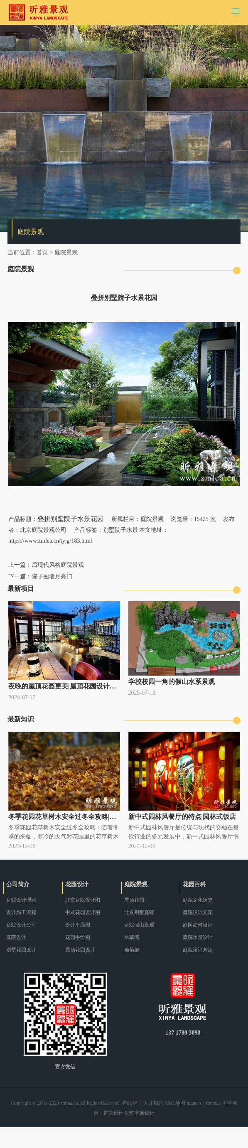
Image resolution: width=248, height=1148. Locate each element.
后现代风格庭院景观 (58, 565)
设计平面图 (77, 925)
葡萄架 (131, 950)
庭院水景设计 (198, 937)
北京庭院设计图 (82, 900)
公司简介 (17, 884)
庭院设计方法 (198, 950)
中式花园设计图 (82, 912)
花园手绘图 (77, 937)
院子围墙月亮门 (52, 576)
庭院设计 (16, 937)
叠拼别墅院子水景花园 (70, 518)
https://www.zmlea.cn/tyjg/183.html (50, 541)
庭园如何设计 (198, 925)
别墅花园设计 (21, 950)
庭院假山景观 (139, 925)
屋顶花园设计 (80, 950)
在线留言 (132, 1103)
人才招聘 (153, 1103)
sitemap (213, 1103)
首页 (42, 252)
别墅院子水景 (120, 530)
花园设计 (76, 884)
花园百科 (194, 884)
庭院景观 (66, 252)
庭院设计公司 (21, 925)
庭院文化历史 (198, 900)
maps (192, 1103)
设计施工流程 (21, 912)
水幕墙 (131, 937)
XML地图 (175, 1103)
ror (201, 1103)
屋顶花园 (134, 900)
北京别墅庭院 (139, 912)
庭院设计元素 (198, 912)
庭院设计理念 (21, 900)
